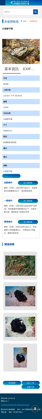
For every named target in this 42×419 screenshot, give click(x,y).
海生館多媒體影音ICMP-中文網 (19, 2)
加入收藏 (11, 176)
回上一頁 (30, 383)
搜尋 (35, 11)
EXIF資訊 (30, 69)
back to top (35, 408)
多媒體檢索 (33, 21)
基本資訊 (11, 69)
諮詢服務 (12, 383)
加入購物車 (28, 183)
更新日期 (4, 398)
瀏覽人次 (4, 401)
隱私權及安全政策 (23, 405)
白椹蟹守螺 (7, 171)
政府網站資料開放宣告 (8, 405)
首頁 (24, 21)
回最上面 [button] (30, 387)
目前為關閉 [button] (2, 2)
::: (3, 19)
